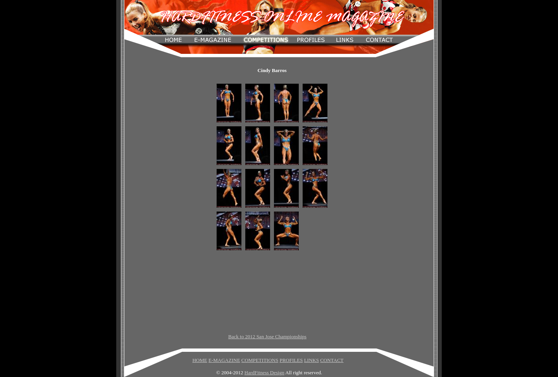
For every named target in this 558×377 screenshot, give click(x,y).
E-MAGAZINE (224, 360)
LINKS (311, 360)
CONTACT (331, 360)
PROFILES (291, 360)
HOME (199, 360)
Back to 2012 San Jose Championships (267, 336)
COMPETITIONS (259, 360)
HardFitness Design (264, 372)
